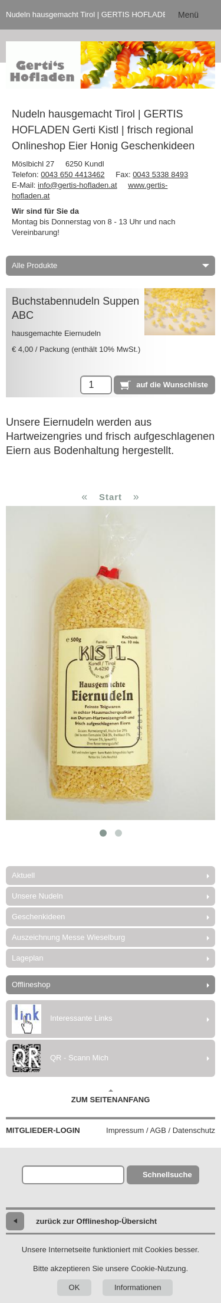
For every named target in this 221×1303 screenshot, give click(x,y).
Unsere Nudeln (37, 895)
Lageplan (28, 957)
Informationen (137, 1287)
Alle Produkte (110, 265)
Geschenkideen (38, 916)
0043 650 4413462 (72, 174)
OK (74, 1287)
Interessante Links (62, 1019)
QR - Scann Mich (60, 1058)
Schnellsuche (167, 1174)
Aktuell (23, 875)
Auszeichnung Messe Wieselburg (68, 937)
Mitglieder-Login (43, 1130)
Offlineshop (31, 984)
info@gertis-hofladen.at (77, 185)
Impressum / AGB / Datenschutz (160, 1130)
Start (110, 497)
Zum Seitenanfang (110, 1096)
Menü (188, 14)
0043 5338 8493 (160, 174)
